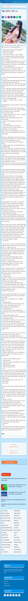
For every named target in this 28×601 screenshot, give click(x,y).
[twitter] (16, 595)
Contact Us (6, 583)
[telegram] (10, 595)
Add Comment (9, 462)
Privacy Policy (7, 585)
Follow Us (6, 474)
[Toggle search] (23, 2)
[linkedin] (13, 595)
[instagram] (15, 2)
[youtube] (18, 2)
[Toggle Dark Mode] (21, 2)
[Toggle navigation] (26, 2)
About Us (6, 581)
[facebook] (13, 2)
